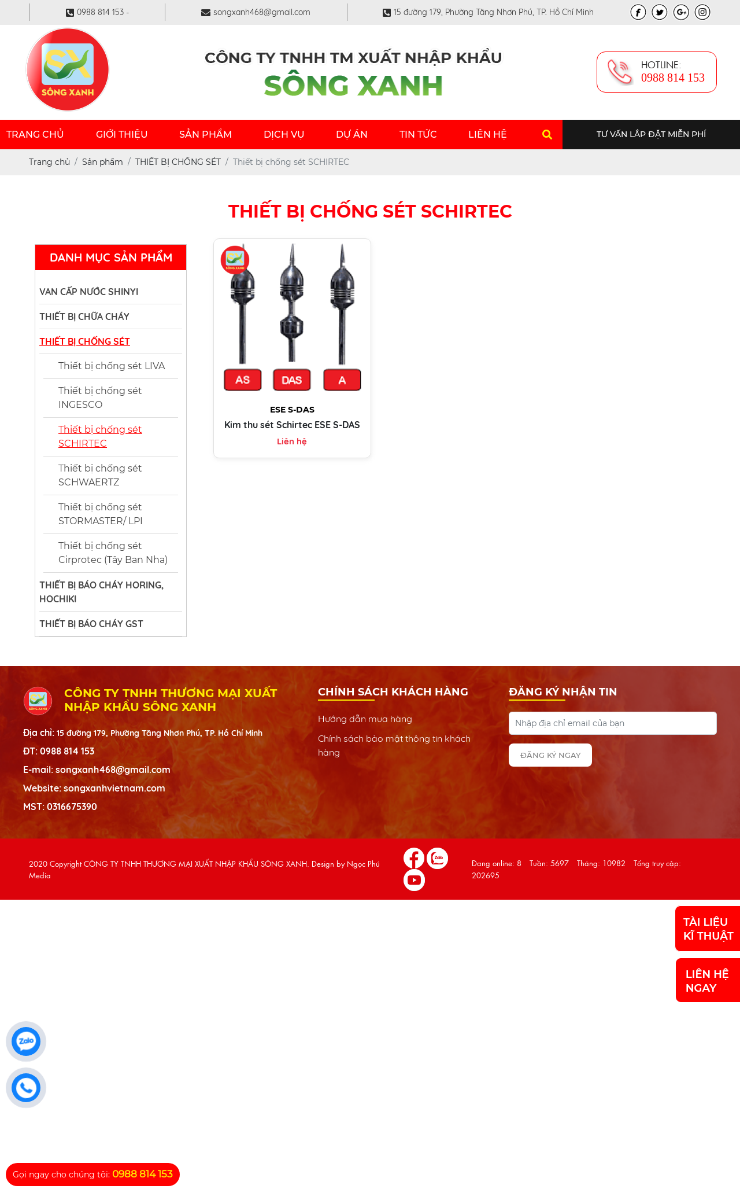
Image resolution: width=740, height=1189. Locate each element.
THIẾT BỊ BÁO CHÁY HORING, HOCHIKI (101, 592)
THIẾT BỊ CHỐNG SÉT (84, 341)
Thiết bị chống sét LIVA (111, 365)
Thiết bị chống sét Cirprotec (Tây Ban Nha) (113, 552)
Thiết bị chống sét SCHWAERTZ (100, 475)
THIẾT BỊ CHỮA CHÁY (84, 316)
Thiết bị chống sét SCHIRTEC (100, 436)
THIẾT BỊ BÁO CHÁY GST (91, 624)
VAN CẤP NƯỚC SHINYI (88, 291)
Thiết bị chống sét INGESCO (100, 397)
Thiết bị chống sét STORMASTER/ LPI (100, 514)
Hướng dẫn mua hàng (365, 718)
